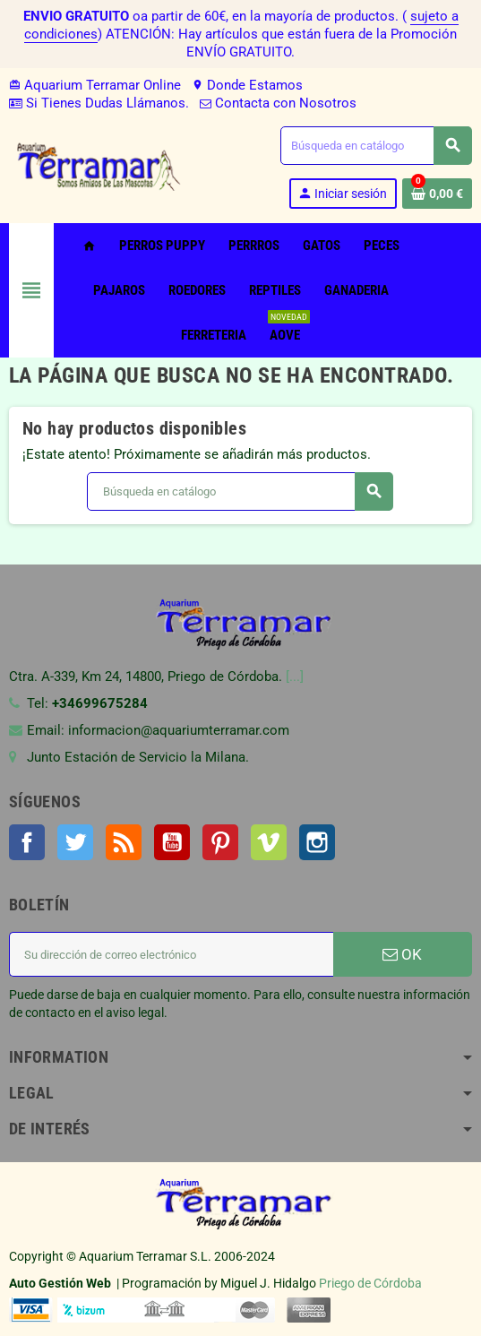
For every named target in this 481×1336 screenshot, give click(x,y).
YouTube (172, 842)
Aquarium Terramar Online (95, 85)
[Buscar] (375, 145)
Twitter (75, 842)
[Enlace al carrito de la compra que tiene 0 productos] (437, 193)
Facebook (27, 842)
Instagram (317, 842)
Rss (124, 842)
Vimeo (269, 842)
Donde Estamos (247, 85)
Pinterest (220, 842)
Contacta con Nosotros (278, 103)
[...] (295, 676)
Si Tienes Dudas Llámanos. (99, 103)
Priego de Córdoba (370, 1283)
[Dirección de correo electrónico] (171, 954)
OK (402, 954)
